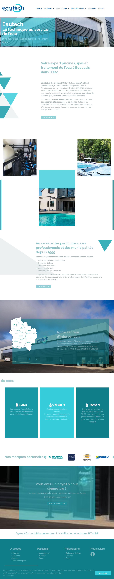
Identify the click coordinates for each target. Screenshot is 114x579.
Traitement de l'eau (73, 553)
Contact (101, 8)
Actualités (92, 8)
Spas (41, 558)
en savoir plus (8, 576)
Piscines (42, 556)
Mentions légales (19, 561)
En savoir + (48, 117)
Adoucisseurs (44, 553)
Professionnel (62, 8)
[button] (45, 457)
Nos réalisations (78, 8)
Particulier (48, 8)
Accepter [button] (103, 573)
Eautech (39, 8)
